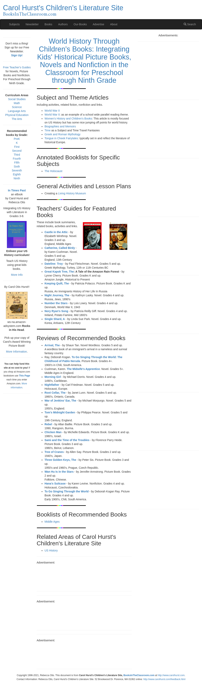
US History (51, 550)
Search (190, 24)
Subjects (14, 24)
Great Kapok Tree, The (59, 271)
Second (17, 150)
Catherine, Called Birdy (60, 247)
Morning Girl (53, 376)
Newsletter (32, 24)
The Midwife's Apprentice (83, 369)
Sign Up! (17, 55)
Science (17, 107)
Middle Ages (52, 521)
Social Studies (17, 99)
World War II (52, 110)
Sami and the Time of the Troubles (67, 440)
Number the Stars (56, 303)
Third (17, 154)
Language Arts (17, 111)
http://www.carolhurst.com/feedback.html (164, 679)
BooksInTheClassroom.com (29, 14)
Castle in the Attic (56, 232)
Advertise (98, 24)
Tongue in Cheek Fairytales (61, 138)
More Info (17, 274)
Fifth (17, 162)
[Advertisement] (84, 576)
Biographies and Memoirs (60, 126)
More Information (16, 351)
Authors (63, 24)
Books (48, 24)
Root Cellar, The (55, 392)
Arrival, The (52, 345)
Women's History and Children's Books (68, 118)
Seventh (17, 170)
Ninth (17, 178)
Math (17, 103)
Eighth (17, 174)
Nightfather (52, 384)
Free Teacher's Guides (17, 67)
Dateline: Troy (54, 263)
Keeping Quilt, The (57, 283)
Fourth (17, 158)
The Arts (17, 118)
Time (48, 130)
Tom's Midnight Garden (60, 412)
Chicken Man (53, 432)
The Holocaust (53, 171)
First (17, 146)
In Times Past (17, 190)
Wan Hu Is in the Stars (59, 471)
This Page (24, 375)
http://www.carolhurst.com (171, 675)
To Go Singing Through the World (67, 491)
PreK (17, 138)
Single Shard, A (55, 319)
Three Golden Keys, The (60, 459)
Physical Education (16, 115)
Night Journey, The (57, 295)
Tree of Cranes (54, 451)
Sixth (17, 166)
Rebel (48, 424)
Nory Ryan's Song (56, 311)
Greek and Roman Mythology (62, 134)
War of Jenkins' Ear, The (60, 400)
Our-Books (80, 24)
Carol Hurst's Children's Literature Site (63, 8)
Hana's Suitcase (55, 483)
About (113, 24)
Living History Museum (72, 193)
